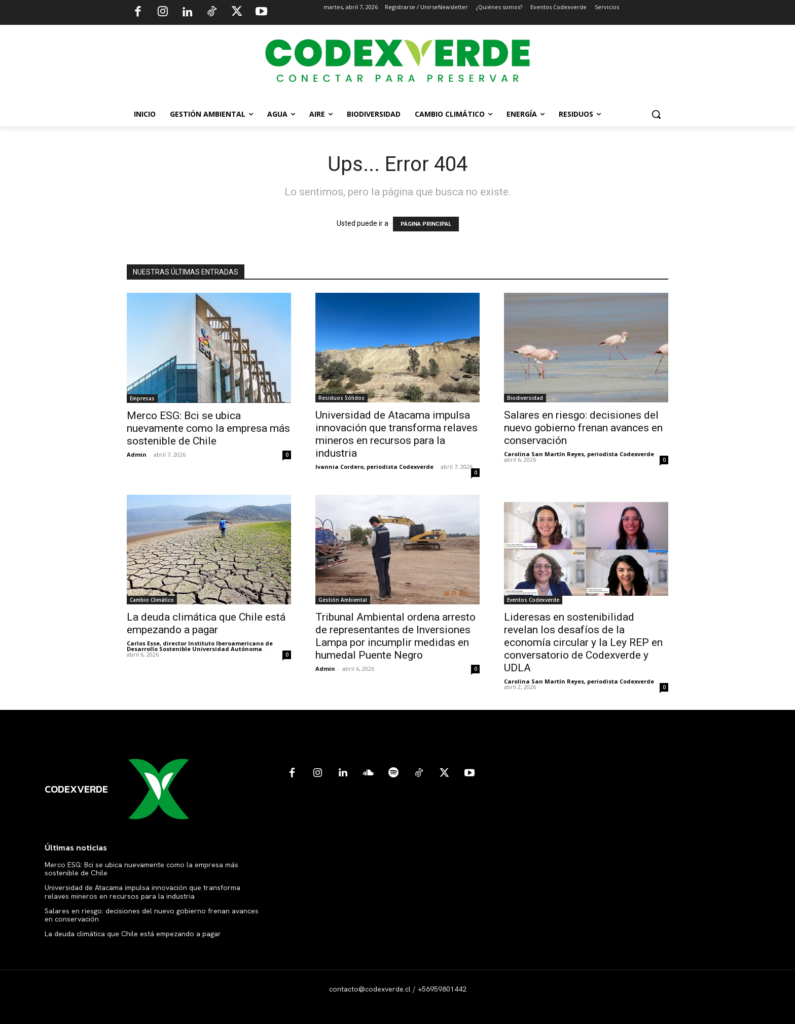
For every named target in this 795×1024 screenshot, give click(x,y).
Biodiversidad (525, 397)
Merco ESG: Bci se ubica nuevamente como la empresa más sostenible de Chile (208, 428)
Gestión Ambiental (342, 599)
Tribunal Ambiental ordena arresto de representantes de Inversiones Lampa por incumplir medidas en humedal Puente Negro (395, 636)
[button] (656, 114)
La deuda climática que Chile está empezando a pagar (206, 623)
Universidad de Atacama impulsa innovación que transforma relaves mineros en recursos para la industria (396, 434)
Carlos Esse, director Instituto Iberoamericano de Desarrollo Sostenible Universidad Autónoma (200, 646)
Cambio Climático (152, 599)
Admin (137, 454)
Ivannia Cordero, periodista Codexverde (374, 466)
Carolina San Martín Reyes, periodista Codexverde (579, 454)
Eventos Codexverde (533, 599)
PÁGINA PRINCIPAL (426, 224)
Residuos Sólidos (341, 397)
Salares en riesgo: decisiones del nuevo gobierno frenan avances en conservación (583, 428)
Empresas (142, 398)
